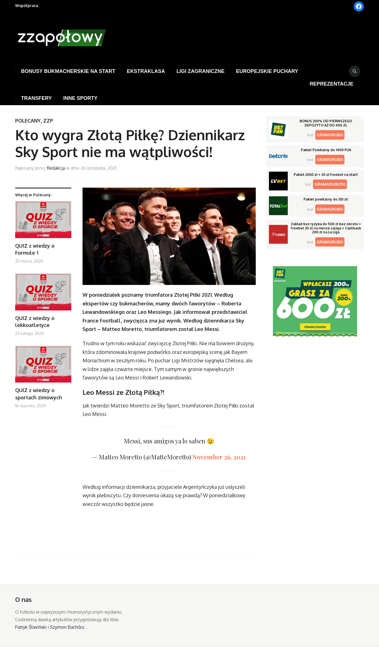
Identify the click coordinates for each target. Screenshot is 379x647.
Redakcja (56, 168)
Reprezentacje (331, 84)
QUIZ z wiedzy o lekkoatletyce (34, 321)
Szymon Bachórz (67, 627)
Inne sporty (80, 98)
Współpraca (26, 5)
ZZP (48, 121)
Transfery (36, 98)
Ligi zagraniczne (201, 71)
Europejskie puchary (267, 71)
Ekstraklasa (146, 71)
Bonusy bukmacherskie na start (68, 71)
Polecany (28, 121)
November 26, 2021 (219, 457)
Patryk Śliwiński (31, 627)
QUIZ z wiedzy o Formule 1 (34, 249)
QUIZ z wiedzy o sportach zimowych (38, 393)
